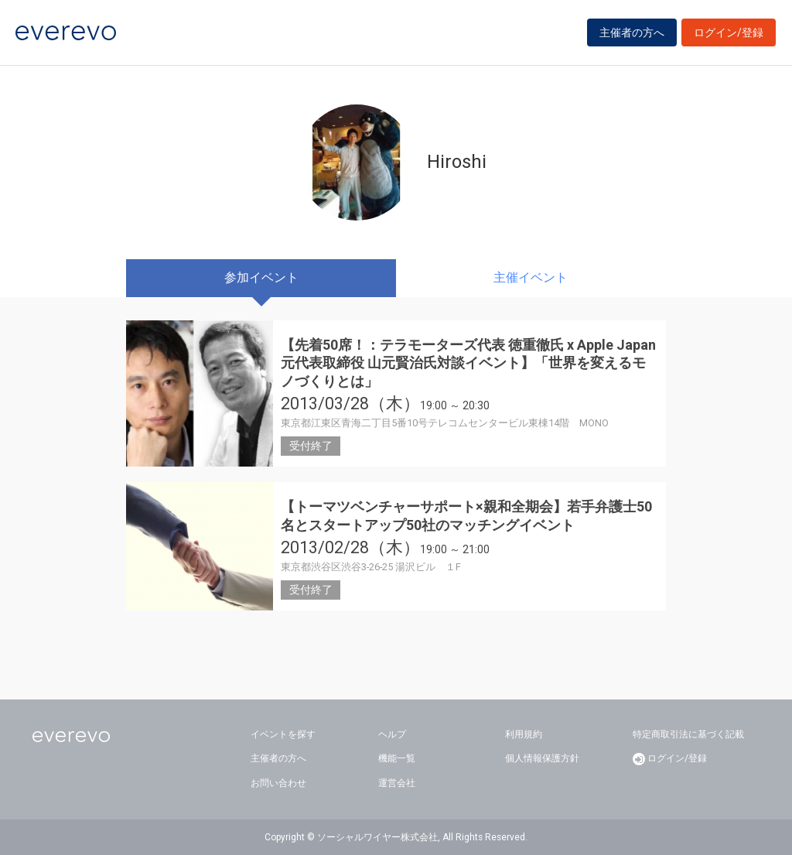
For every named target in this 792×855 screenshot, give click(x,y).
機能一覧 (396, 758)
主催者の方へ (631, 32)
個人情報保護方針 (542, 758)
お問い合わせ (278, 783)
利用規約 (523, 734)
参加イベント (261, 277)
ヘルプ (392, 734)
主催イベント (530, 277)
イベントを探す (283, 734)
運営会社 (396, 783)
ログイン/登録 (728, 32)
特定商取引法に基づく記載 (688, 734)
